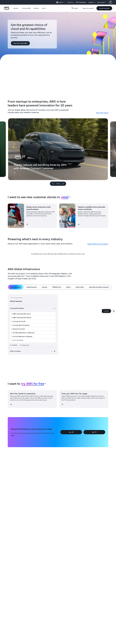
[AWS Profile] (110, 2)
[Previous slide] (52, 184)
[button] (26, 8)
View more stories (102, 113)
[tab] (16, 287)
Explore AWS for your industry (97, 244)
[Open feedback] (114, 311)
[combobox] (65, 197)
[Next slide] (64, 184)
